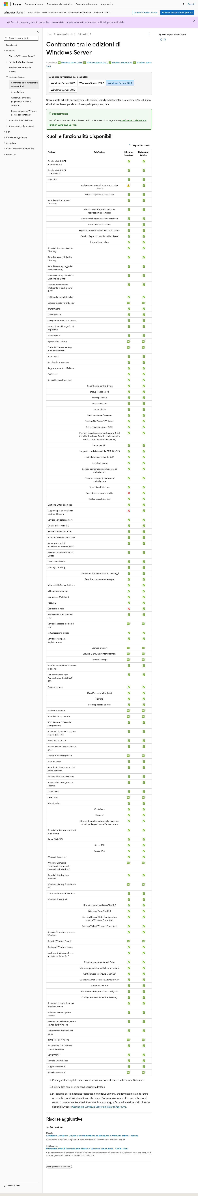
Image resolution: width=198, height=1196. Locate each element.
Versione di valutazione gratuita (177, 12)
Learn (49, 34)
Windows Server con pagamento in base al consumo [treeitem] (21, 101)
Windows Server (64, 34)
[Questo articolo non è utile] (165, 39)
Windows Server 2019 (122, 62)
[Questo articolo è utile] (161, 39)
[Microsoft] (6, 4)
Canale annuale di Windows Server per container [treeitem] (24, 112)
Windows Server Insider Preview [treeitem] (20, 69)
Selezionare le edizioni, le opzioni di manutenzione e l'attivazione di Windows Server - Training (92, 1135)
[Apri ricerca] (184, 4)
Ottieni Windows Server (145, 12)
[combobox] (21, 38)
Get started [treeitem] (11, 44)
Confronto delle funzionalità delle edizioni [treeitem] (24, 84)
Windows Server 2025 (71, 62)
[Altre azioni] (149, 34)
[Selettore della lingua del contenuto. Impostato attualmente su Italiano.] (10, 1190)
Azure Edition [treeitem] (17, 92)
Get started (82, 34)
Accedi (191, 3)
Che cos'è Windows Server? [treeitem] (22, 56)
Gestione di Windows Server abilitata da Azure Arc (99, 1106)
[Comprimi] (38, 32)
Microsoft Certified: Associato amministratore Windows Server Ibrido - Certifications (87, 1148)
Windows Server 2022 (96, 62)
